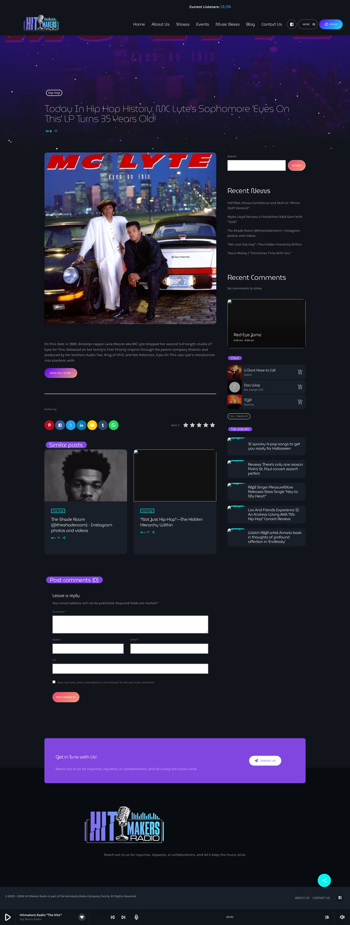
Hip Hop (54, 93)
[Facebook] (292, 24)
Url (54, 660)
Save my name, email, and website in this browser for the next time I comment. (106, 682)
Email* (134, 639)
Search (231, 156)
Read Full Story (60, 373)
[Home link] (33, 24)
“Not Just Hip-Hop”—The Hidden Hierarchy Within (264, 244)
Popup (331, 24)
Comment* (59, 612)
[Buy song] (300, 372)
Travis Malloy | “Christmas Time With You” (259, 253)
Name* (56, 639)
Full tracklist (238, 416)
